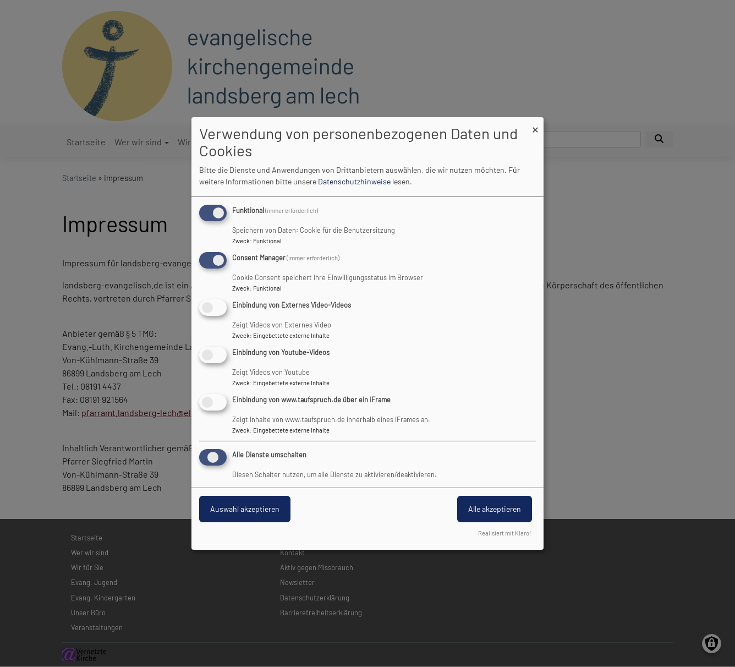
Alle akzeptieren (494, 508)
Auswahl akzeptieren (244, 508)
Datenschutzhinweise (354, 181)
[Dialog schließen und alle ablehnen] (535, 124)
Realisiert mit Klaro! (504, 533)
